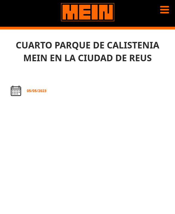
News (13, 35)
